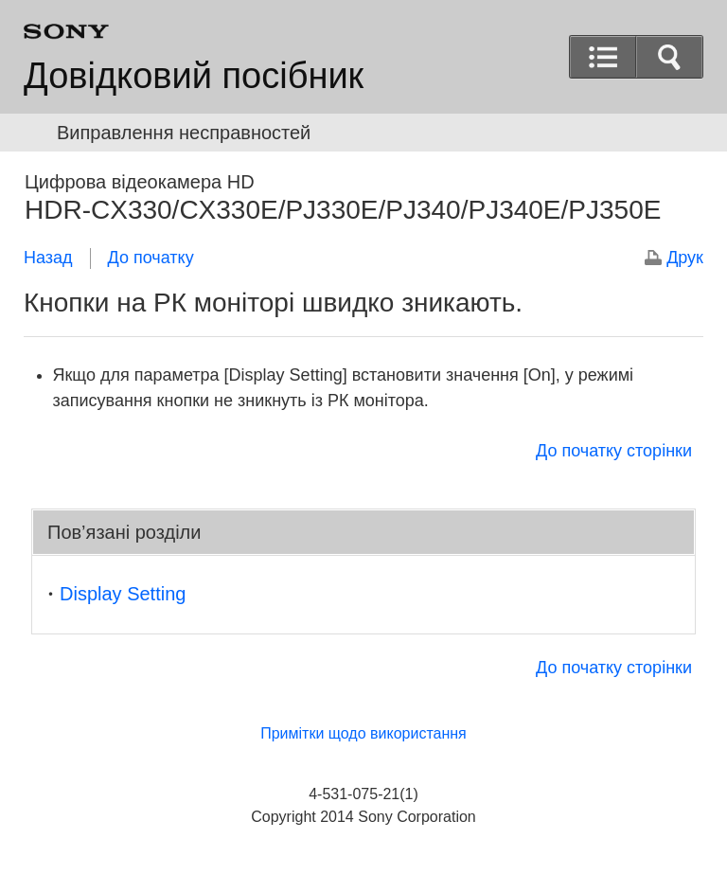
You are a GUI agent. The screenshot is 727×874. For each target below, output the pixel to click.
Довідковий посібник (194, 76)
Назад (48, 257)
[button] (669, 57)
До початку (151, 257)
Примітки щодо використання (363, 733)
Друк (684, 257)
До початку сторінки (614, 450)
